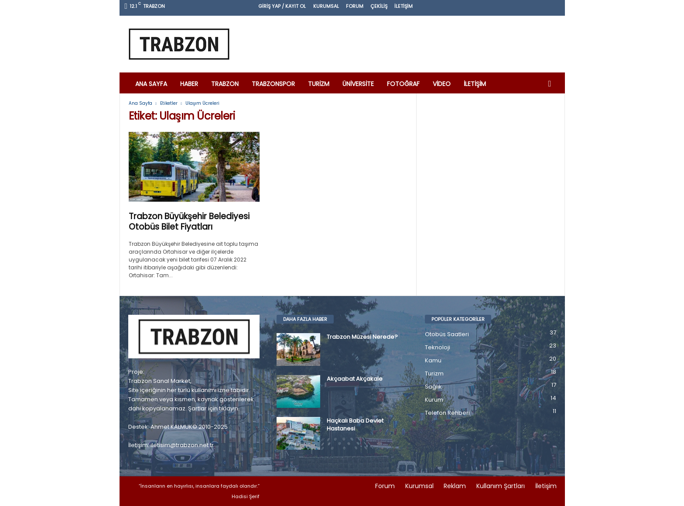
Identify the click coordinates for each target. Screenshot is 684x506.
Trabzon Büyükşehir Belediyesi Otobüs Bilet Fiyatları (189, 222)
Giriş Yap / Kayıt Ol (282, 6)
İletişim (403, 6)
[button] (551, 83)
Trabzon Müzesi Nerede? (362, 337)
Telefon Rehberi (447, 413)
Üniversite (358, 83)
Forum (354, 6)
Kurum (434, 400)
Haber (189, 83)
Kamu (433, 360)
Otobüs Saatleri (447, 334)
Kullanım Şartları (500, 486)
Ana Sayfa (151, 83)
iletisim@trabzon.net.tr (182, 445)
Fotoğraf (403, 83)
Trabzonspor (273, 83)
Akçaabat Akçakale (355, 379)
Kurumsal (326, 6)
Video (442, 83)
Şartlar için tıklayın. (213, 408)
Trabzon (225, 83)
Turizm (318, 83)
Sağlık (433, 386)
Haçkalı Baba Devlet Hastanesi (355, 425)
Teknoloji (437, 347)
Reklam (455, 486)
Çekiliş (378, 6)
